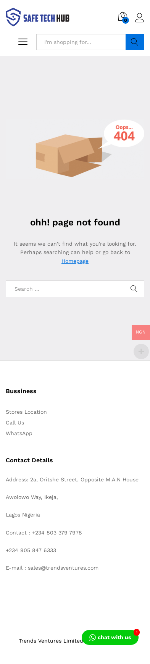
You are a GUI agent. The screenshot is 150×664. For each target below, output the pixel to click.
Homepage (75, 261)
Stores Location (26, 412)
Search (135, 42)
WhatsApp (19, 433)
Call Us (15, 422)
